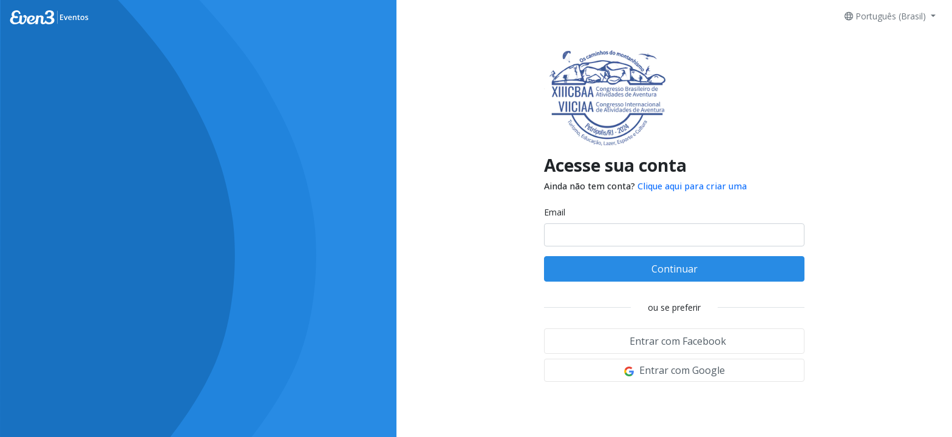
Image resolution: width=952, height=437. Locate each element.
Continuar (674, 269)
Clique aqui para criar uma (692, 186)
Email (554, 212)
